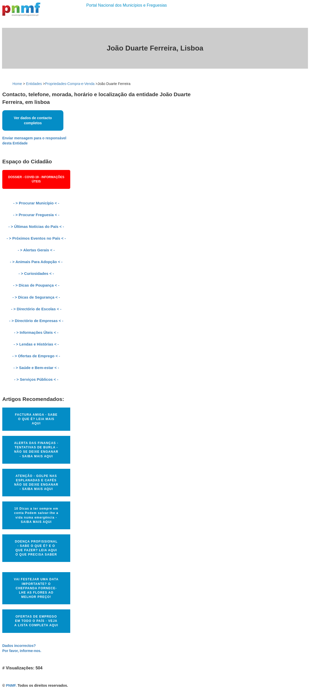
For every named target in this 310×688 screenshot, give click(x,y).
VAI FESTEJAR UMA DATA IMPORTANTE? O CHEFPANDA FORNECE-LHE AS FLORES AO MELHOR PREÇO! (36, 588)
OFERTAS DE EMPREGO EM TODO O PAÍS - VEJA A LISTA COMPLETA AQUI (36, 621)
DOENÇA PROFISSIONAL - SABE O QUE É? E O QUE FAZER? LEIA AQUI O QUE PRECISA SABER (36, 548)
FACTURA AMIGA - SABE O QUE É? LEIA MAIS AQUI (36, 419)
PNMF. (11, 685)
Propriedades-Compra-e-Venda (70, 84)
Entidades (34, 84)
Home (17, 84)
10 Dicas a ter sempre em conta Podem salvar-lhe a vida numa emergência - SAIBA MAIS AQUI (36, 515)
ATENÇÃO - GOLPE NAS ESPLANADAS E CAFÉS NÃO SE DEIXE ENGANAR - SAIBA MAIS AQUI (36, 482)
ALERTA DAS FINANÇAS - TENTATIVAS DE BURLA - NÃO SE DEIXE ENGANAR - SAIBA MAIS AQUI (36, 449)
